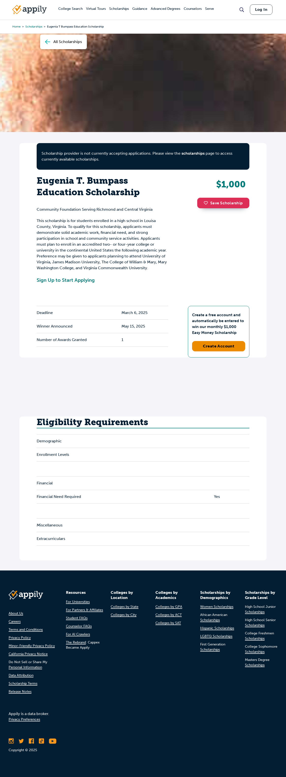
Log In (261, 9)
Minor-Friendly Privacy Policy (32, 646)
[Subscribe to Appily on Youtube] (52, 741)
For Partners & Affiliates (84, 610)
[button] (207, 203)
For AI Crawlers (78, 634)
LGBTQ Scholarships (216, 636)
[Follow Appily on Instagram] (11, 741)
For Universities (78, 602)
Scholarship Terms (23, 683)
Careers (15, 621)
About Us (16, 613)
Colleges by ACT (168, 615)
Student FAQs (77, 618)
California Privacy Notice (28, 654)
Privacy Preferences (24, 719)
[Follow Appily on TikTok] (41, 741)
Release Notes (20, 691)
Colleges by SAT (168, 623)
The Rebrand (76, 642)
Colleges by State (124, 607)
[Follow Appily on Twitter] (21, 741)
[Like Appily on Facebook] (31, 741)
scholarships (193, 153)
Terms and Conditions (26, 630)
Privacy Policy (20, 638)
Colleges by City (123, 615)
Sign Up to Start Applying (66, 280)
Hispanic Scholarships (217, 628)
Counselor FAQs (79, 626)
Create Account (219, 346)
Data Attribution (21, 675)
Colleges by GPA (168, 607)
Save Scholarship (223, 203)
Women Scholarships (216, 607)
